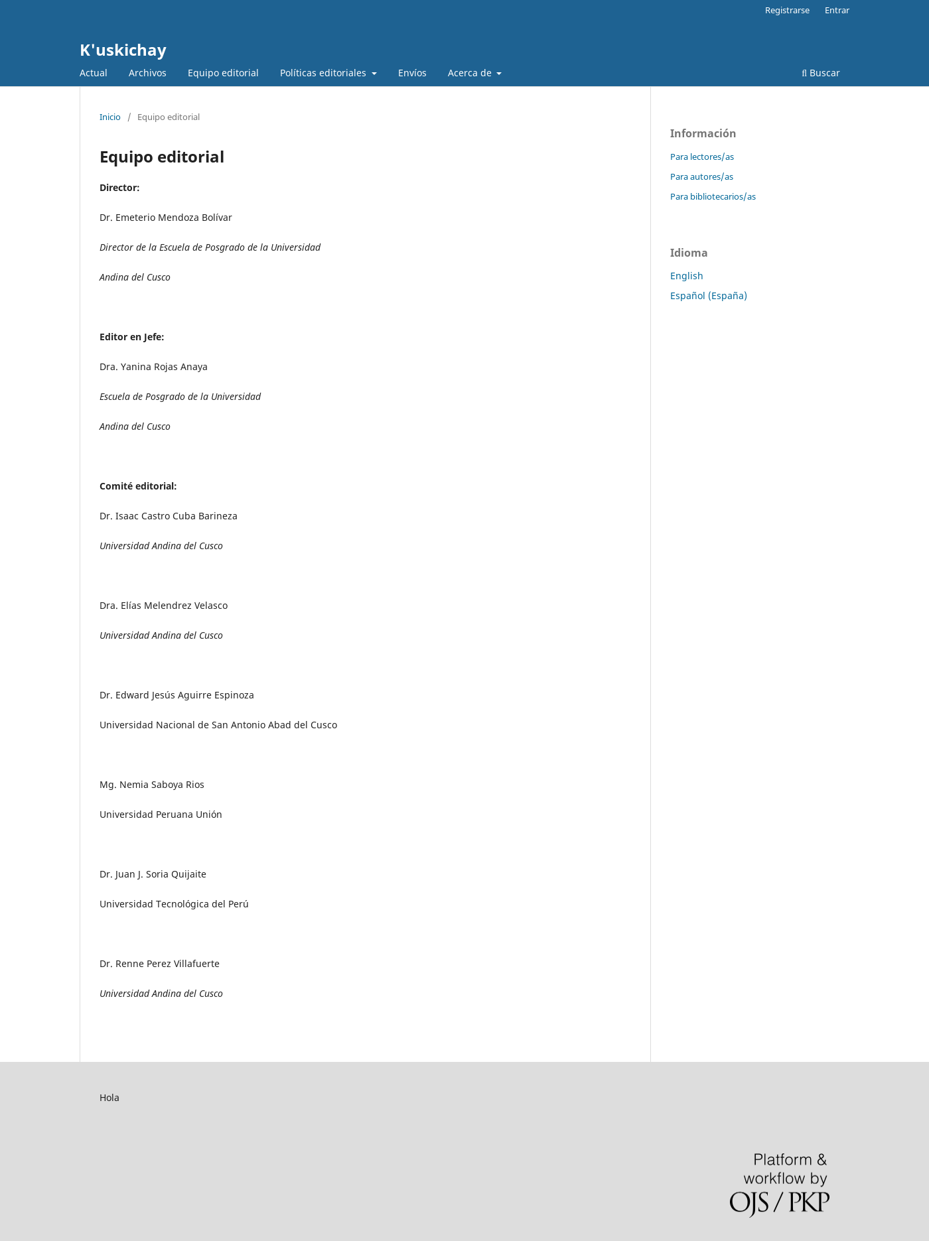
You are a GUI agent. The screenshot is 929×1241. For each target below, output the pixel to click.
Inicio (110, 117)
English (686, 275)
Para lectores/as (702, 157)
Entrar (837, 10)
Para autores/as (701, 176)
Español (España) (708, 295)
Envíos (412, 72)
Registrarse (787, 10)
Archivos (148, 72)
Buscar (821, 72)
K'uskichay (123, 49)
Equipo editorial (223, 72)
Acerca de (471, 72)
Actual (93, 72)
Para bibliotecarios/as (713, 196)
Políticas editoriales (324, 72)
